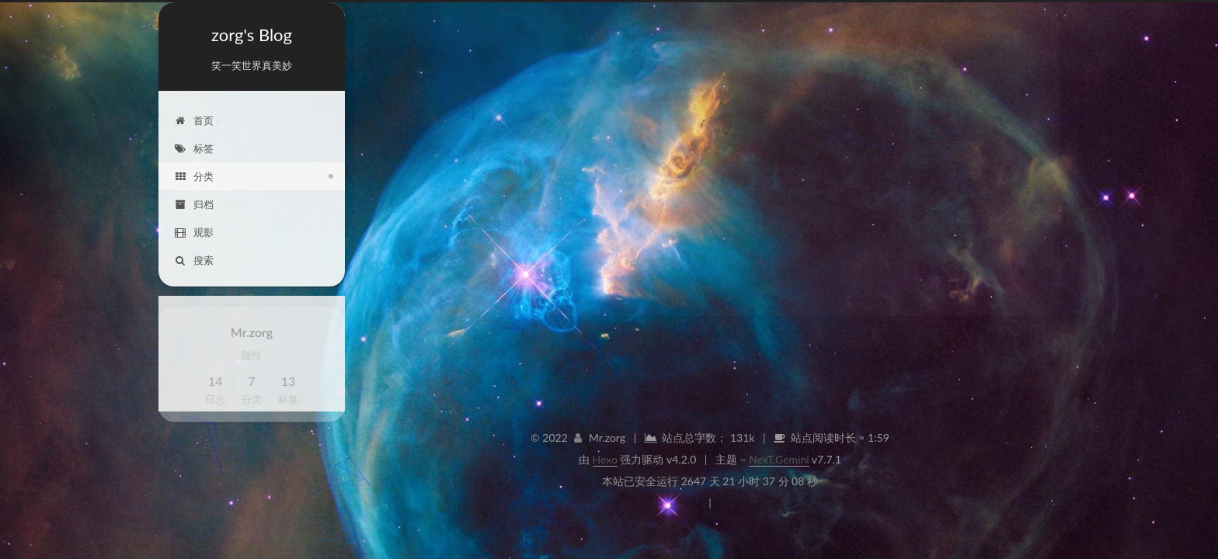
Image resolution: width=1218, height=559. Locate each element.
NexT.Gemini (779, 459)
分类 (194, 175)
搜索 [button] (194, 259)
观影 (194, 231)
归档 (194, 203)
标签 (194, 147)
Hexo (605, 459)
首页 (194, 119)
